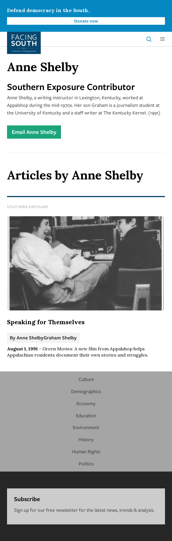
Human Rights (86, 451)
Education (86, 415)
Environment (86, 427)
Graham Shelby (60, 337)
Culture (86, 379)
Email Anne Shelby (34, 132)
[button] (162, 39)
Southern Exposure (27, 206)
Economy (86, 403)
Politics (86, 463)
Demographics (86, 391)
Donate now (86, 21)
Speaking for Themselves (46, 322)
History (86, 439)
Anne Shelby (30, 337)
